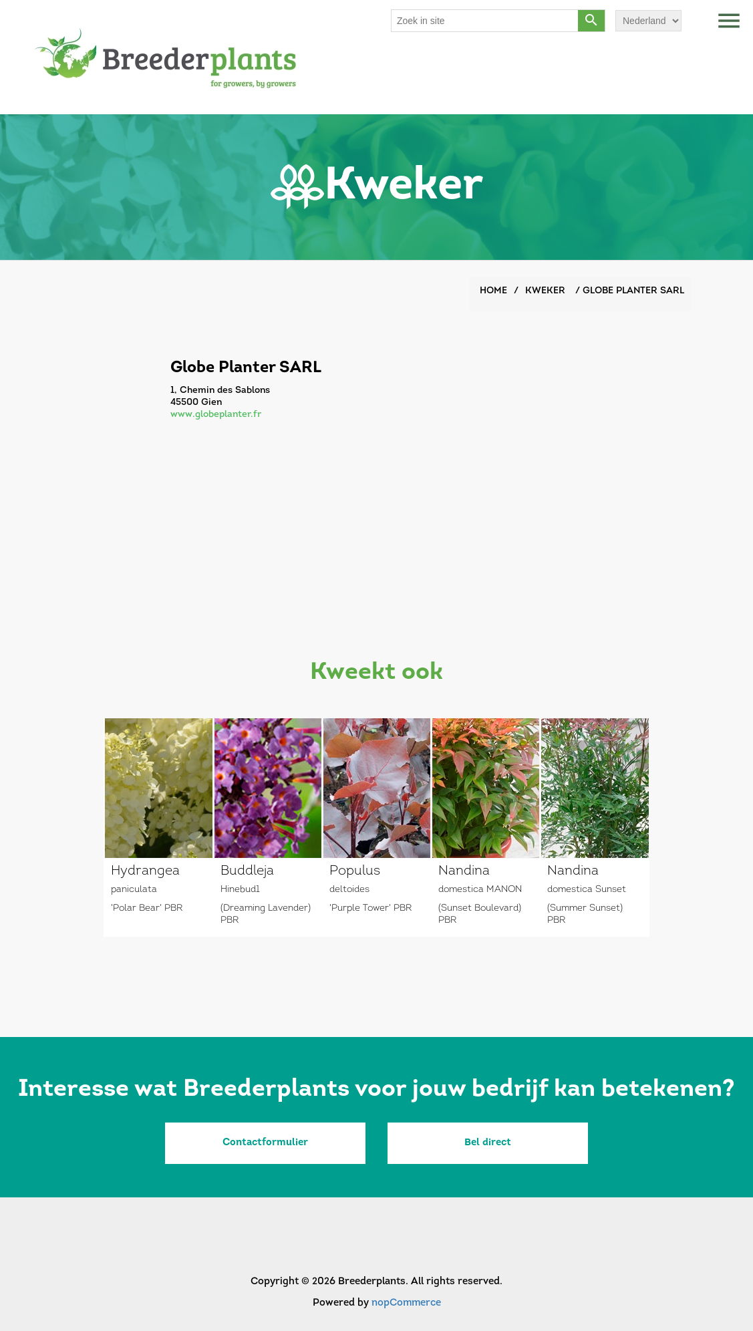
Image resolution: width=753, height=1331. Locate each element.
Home (493, 291)
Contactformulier (265, 1143)
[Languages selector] (648, 20)
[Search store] (485, 20)
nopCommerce (406, 1303)
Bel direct (487, 1143)
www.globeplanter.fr (215, 415)
